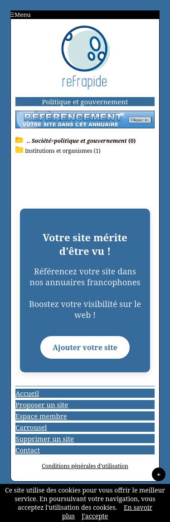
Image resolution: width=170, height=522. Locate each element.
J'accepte (95, 516)
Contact (27, 449)
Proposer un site (41, 404)
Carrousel (31, 427)
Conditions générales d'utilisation (85, 466)
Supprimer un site (44, 438)
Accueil (27, 393)
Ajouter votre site (85, 347)
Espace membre (41, 415)
